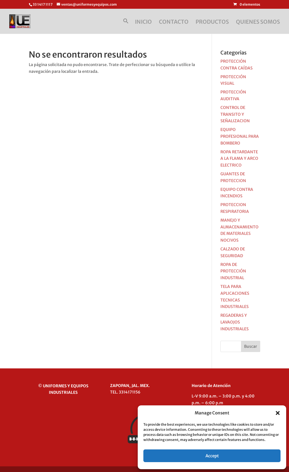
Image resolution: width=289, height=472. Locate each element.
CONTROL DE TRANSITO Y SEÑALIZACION (235, 114)
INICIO (143, 22)
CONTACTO (174, 22)
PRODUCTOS (212, 22)
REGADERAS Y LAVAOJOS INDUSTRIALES (234, 322)
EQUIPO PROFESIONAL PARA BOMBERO (239, 136)
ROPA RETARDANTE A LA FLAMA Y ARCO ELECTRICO (239, 158)
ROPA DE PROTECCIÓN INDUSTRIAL (233, 271)
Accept (212, 455)
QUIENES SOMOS (258, 22)
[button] (278, 413)
